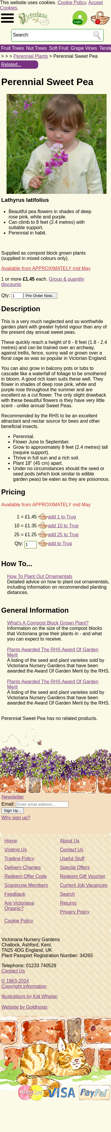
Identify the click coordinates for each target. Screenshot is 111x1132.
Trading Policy (19, 858)
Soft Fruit (58, 48)
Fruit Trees (12, 48)
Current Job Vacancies (84, 885)
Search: (21, 34)
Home (10, 840)
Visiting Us (15, 849)
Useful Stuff (72, 858)
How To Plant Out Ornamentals (39, 576)
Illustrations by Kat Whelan (29, 996)
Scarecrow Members (26, 885)
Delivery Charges (22, 867)
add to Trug (60, 543)
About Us (70, 840)
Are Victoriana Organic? (19, 906)
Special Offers (75, 867)
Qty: (6, 295)
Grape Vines (84, 48)
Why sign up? (15, 817)
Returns (68, 903)
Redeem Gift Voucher (82, 876)
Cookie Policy (72, 2)
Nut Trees (36, 48)
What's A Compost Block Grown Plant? (48, 622)
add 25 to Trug (63, 534)
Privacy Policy (75, 911)
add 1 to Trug (62, 516)
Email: (8, 804)
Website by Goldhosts (24, 1007)
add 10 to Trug (63, 525)
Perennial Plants (30, 56)
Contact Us (71, 849)
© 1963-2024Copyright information (23, 983)
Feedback (14, 894)
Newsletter (12, 796)
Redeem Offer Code (25, 876)
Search (67, 894)
